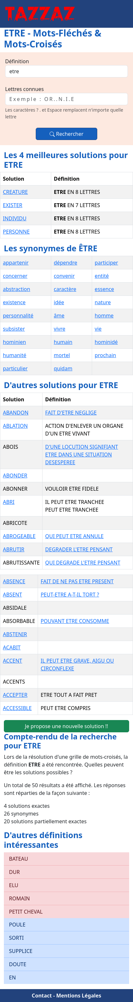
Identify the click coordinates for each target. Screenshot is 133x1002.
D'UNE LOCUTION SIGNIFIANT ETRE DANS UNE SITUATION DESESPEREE (81, 454)
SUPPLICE (21, 951)
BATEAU (18, 858)
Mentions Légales (78, 995)
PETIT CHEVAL (26, 911)
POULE (17, 924)
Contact (42, 995)
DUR (14, 872)
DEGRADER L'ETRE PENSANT (78, 549)
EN (12, 977)
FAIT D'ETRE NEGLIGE (71, 412)
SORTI (16, 937)
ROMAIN (19, 898)
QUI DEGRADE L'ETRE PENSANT (82, 562)
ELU (13, 885)
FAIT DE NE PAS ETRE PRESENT (77, 581)
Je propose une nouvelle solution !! (66, 726)
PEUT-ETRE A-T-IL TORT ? (70, 594)
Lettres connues (24, 89)
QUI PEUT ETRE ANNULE (74, 536)
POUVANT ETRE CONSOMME (75, 621)
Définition (17, 61)
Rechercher (66, 133)
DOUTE (17, 964)
